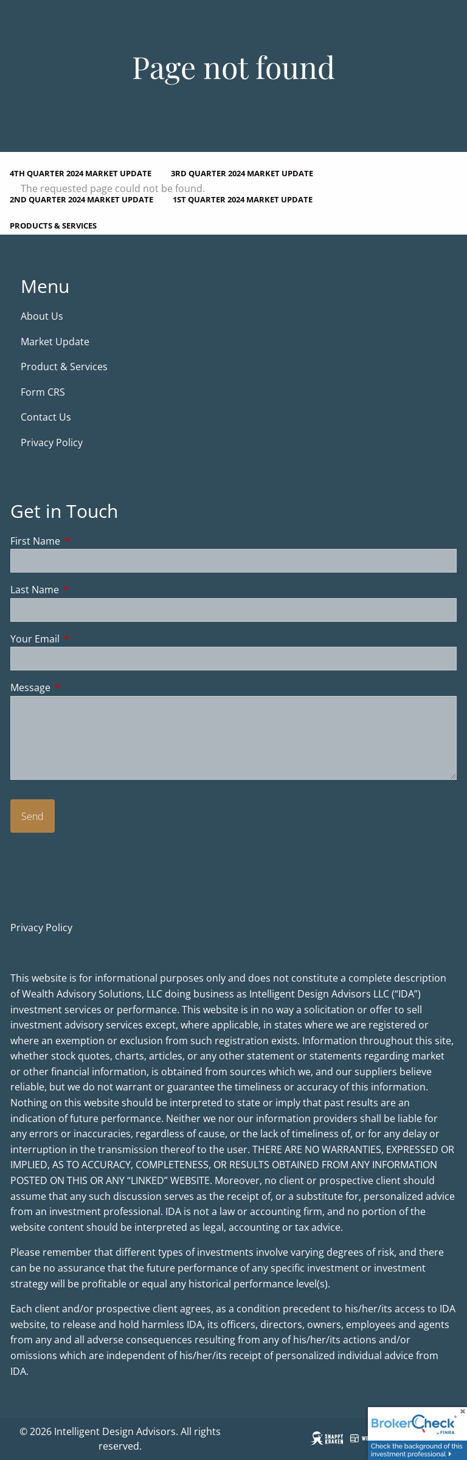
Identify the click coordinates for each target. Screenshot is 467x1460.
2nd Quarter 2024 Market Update (81, 199)
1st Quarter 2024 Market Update (243, 199)
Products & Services (53, 225)
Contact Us (46, 417)
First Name (84, 541)
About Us (42, 316)
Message (79, 688)
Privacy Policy (52, 442)
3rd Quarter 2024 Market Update (242, 173)
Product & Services (64, 366)
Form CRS (44, 392)
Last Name (83, 589)
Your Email (83, 639)
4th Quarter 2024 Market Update (80, 173)
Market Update (56, 341)
